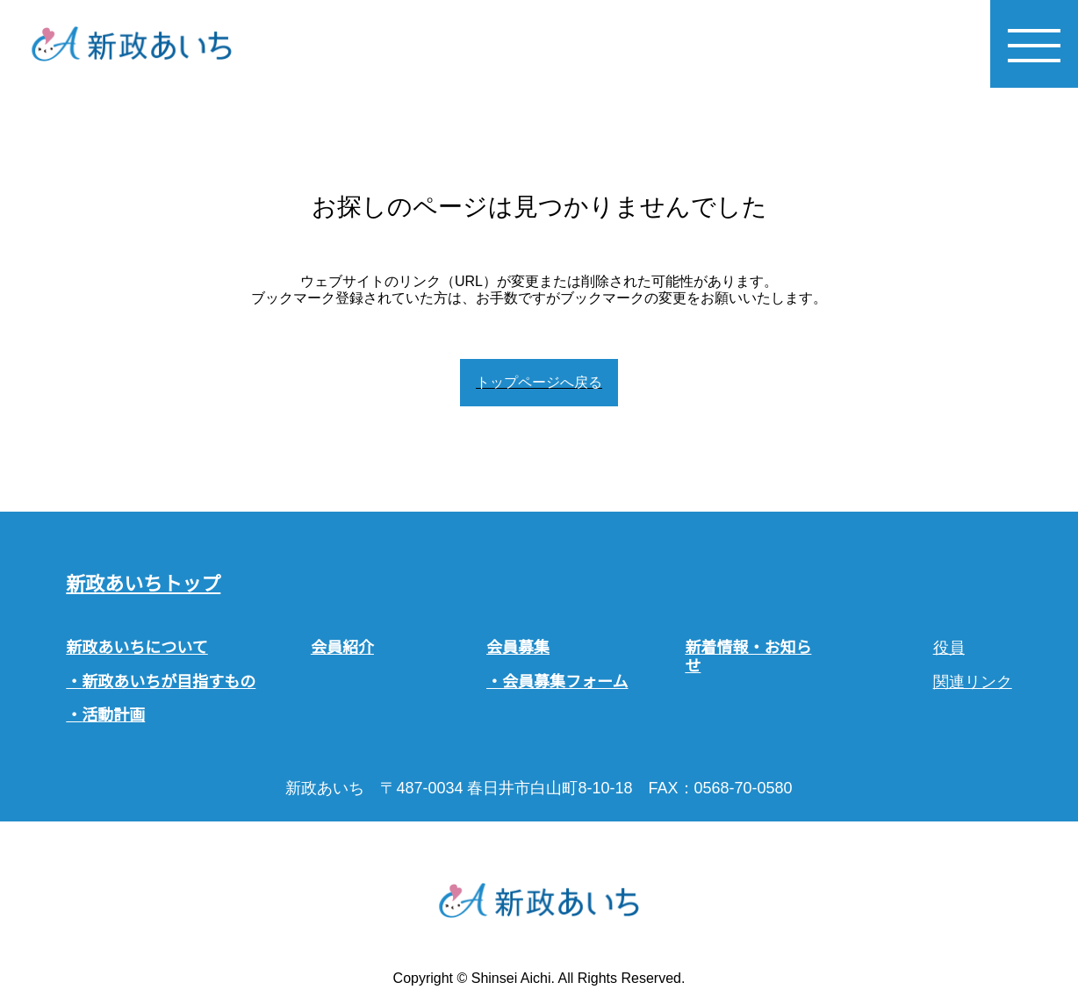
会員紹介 (342, 647)
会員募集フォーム (565, 682)
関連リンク (972, 682)
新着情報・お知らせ (748, 657)
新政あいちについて (136, 647)
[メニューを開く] (1034, 44)
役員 (949, 647)
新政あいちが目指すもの (168, 682)
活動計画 (113, 715)
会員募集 (518, 647)
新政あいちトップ (143, 584)
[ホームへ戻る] (132, 43)
